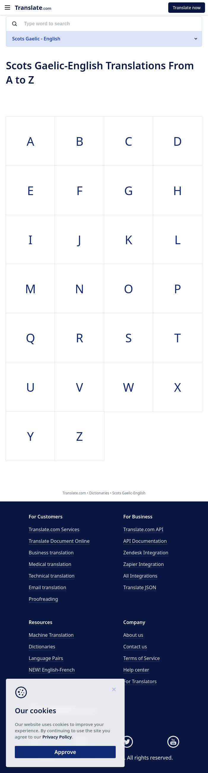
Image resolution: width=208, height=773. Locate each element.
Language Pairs (46, 658)
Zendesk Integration (146, 552)
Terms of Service (141, 658)
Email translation (47, 587)
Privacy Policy (57, 737)
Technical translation (52, 576)
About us (133, 635)
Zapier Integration (143, 564)
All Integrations (140, 576)
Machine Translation (51, 635)
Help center (136, 670)
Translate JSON (139, 587)
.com (33, 8)
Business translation (51, 552)
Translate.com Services (54, 529)
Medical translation (50, 564)
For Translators (140, 681)
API (143, 529)
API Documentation (145, 541)
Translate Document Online (59, 541)
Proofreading (43, 599)
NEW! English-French (52, 670)
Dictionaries (42, 646)
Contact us (135, 646)
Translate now (187, 7)
